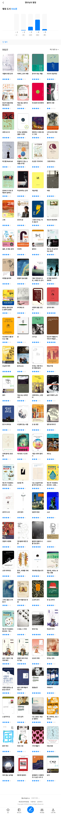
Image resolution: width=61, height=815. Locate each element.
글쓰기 (30, 809)
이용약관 (33, 802)
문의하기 (39, 802)
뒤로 (3, 2)
